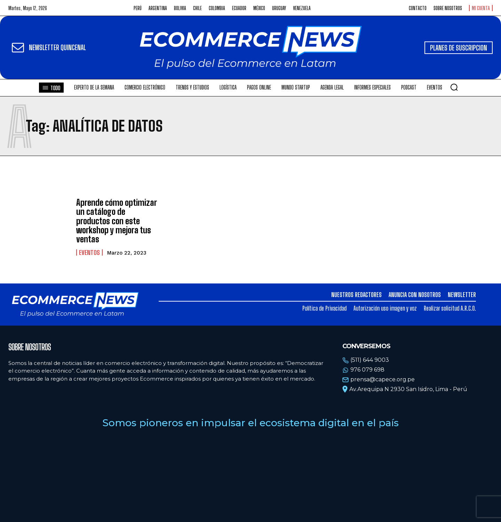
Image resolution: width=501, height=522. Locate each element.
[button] (454, 87)
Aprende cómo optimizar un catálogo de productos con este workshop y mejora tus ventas (116, 220)
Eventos (89, 252)
